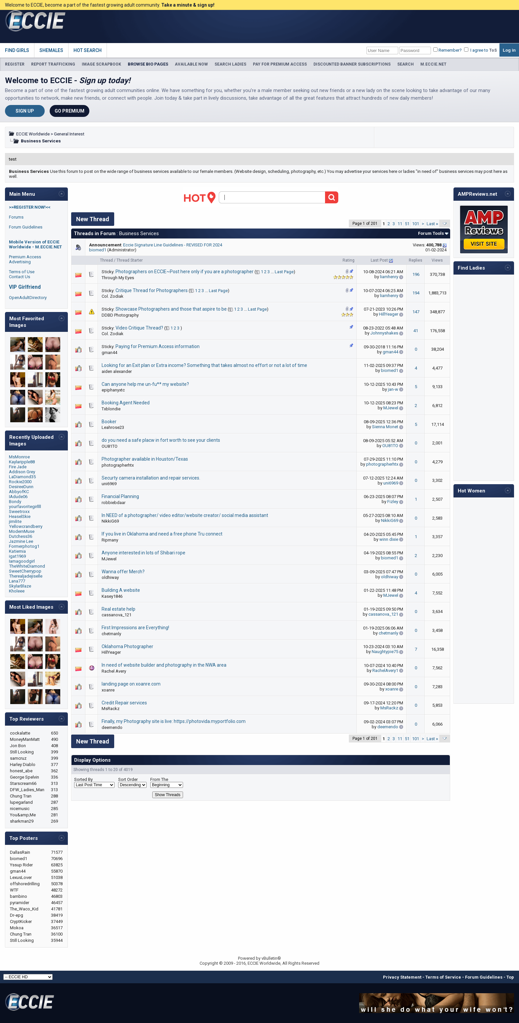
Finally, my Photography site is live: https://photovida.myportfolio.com (174, 721)
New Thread (92, 219)
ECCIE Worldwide (33, 133)
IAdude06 (18, 496)
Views (437, 260)
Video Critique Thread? (139, 328)
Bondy (15, 501)
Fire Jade (17, 466)
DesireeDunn (21, 486)
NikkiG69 (110, 521)
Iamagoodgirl (22, 561)
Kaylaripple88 (22, 461)
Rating (348, 260)
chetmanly (111, 633)
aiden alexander (117, 371)
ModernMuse (21, 531)
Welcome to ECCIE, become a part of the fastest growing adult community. (109, 5)
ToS (493, 50)
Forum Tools (431, 233)
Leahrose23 (113, 427)
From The (159, 779)
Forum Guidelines (25, 227)
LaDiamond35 (22, 476)
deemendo (112, 727)
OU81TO (110, 446)
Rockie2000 (20, 481)
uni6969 (109, 483)
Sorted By (83, 779)
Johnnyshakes (384, 333)
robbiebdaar (113, 502)
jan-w (393, 389)
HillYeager (388, 314)
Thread (106, 260)
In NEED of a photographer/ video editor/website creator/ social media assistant (185, 515)
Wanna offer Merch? (123, 571)
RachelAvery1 (385, 670)
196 (415, 274)
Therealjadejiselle (25, 576)
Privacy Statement (402, 977)
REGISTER (14, 64)
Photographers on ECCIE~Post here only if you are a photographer (185, 271)
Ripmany (110, 539)
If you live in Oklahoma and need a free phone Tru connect (162, 534)
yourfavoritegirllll (25, 506)
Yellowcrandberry (25, 526)
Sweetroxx (19, 511)
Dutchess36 (20, 536)
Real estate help (118, 609)
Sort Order (128, 779)
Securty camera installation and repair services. (151, 478)
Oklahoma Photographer (127, 646)
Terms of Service (443, 977)
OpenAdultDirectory (28, 297)
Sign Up (25, 111)
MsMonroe (19, 456)
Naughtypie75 (385, 651)
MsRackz (110, 708)
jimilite (15, 521)
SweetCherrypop (25, 571)
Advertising (20, 261)
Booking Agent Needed (126, 402)
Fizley (392, 501)
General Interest (69, 133)
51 (407, 223)
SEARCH (405, 64)
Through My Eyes (118, 277)
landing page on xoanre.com (131, 684)
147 (415, 311)
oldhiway (110, 577)
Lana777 (17, 581)
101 (415, 223)
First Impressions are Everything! (135, 627)
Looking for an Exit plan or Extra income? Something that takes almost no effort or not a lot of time (204, 365)
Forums (16, 217)
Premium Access (25, 256)
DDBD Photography (120, 315)
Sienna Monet (385, 426)
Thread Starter (130, 260)
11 (400, 223)
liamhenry (389, 276)
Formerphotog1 (24, 546)
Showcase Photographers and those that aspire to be (171, 309)
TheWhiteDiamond (27, 566)
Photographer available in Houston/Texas (145, 459)
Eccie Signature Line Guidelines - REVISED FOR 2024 (172, 244)
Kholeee (16, 590)
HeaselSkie (19, 516)
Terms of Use (21, 271)
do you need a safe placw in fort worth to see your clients (161, 440)
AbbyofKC (19, 491)
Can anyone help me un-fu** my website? (145, 384)
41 (415, 330)
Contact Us (19, 276)
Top (510, 977)
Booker (109, 421)
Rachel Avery (114, 671)
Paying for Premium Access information (158, 346)
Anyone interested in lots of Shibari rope (143, 552)
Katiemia (17, 551)
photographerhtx (118, 465)
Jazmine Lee (21, 541)
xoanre (108, 690)
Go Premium (69, 111)
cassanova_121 (116, 614)
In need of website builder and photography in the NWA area (164, 665)
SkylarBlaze (20, 586)
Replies (415, 260)
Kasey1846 (112, 596)
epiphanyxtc (113, 389)
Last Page (284, 271)
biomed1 (97, 249)
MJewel (390, 407)
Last (432, 223)
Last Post (379, 260)
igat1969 (17, 556)
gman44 (109, 352)
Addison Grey (22, 471)
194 (415, 292)
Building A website (121, 590)
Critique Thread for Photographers (152, 290)
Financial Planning (120, 496)
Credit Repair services (124, 702)
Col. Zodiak (112, 296)
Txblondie (111, 408)
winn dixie (388, 539)
